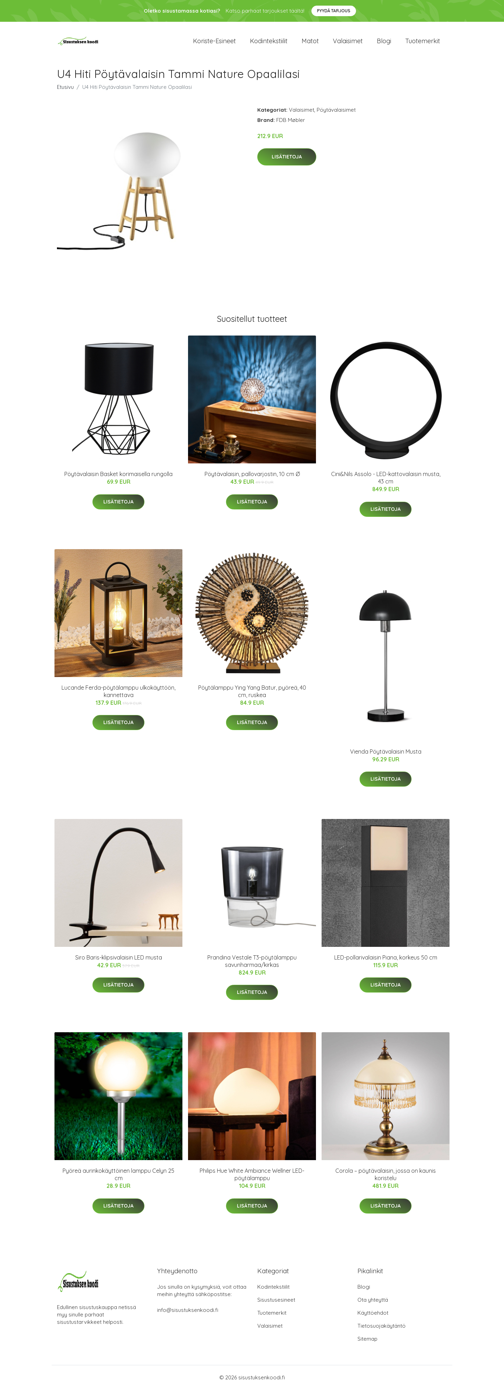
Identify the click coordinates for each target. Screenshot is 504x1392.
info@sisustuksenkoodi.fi (187, 1312)
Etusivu (65, 89)
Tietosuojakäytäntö (381, 1328)
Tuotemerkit (422, 42)
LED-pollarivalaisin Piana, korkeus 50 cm (385, 959)
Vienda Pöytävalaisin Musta (385, 753)
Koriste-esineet (214, 42)
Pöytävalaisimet (336, 112)
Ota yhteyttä (372, 1302)
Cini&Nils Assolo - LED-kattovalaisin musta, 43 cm (385, 480)
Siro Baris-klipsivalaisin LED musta (118, 959)
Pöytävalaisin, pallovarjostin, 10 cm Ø (252, 476)
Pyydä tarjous (333, 10)
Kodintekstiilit (268, 42)
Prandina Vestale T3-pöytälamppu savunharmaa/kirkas (252, 963)
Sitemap (367, 1341)
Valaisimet (348, 42)
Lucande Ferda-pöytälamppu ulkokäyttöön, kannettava (118, 693)
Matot (310, 42)
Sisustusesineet (276, 1302)
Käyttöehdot (372, 1315)
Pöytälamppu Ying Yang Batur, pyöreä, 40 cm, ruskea (252, 693)
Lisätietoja (287, 159)
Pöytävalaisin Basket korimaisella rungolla (118, 476)
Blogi (384, 42)
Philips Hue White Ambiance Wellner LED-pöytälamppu (252, 1177)
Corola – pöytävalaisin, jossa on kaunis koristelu (385, 1177)
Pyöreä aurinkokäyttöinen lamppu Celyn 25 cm (118, 1177)
